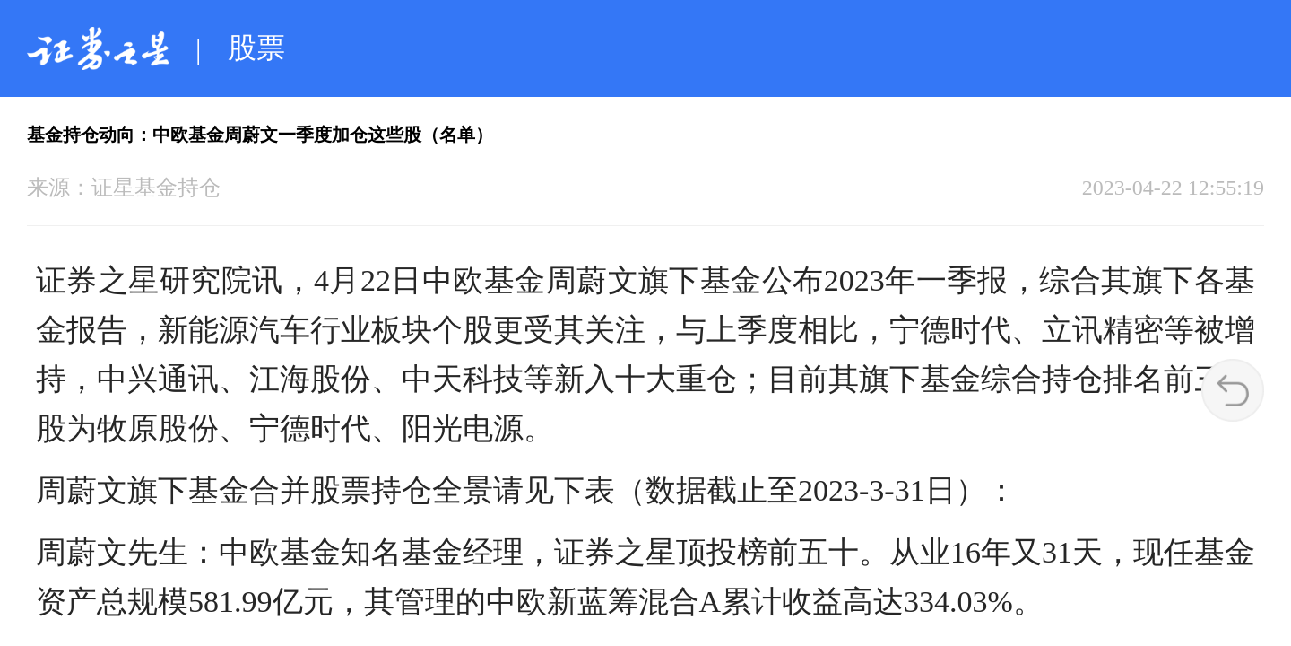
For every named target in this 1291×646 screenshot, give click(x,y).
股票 (256, 47)
